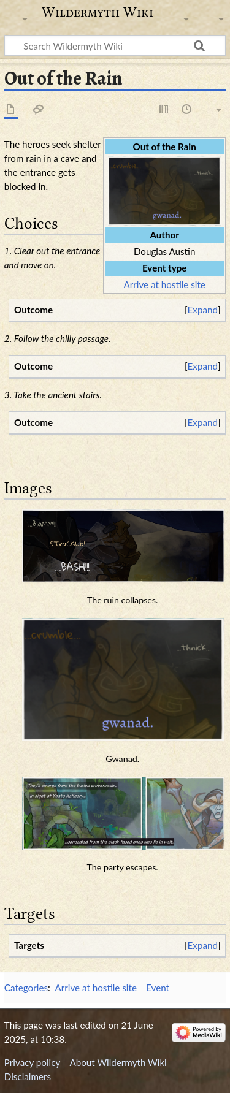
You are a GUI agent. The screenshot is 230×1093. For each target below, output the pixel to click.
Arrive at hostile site (164, 284)
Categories (26, 987)
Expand (203, 309)
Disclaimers (27, 1076)
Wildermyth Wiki (97, 12)
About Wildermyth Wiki (117, 1062)
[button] (203, 310)
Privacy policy (32, 1062)
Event (157, 987)
